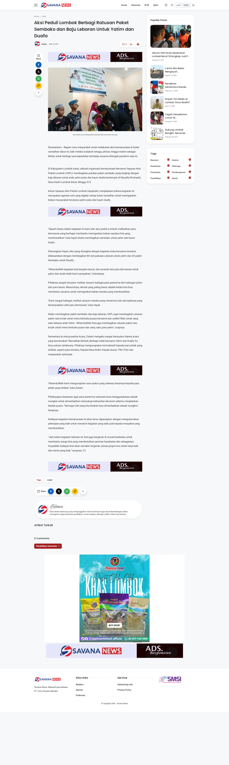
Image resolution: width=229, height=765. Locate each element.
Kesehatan (160, 165)
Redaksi (80, 684)
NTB (147, 5)
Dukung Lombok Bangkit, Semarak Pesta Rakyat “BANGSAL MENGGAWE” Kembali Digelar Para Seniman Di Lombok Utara (177, 131)
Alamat (79, 690)
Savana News (122, 703)
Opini (155, 5)
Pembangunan (181, 172)
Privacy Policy (124, 690)
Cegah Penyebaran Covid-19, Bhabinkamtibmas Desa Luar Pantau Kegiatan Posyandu (176, 116)
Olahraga (181, 165)
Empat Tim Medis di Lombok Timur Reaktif (177, 100)
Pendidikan (160, 178)
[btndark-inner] (182, 5)
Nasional (135, 5)
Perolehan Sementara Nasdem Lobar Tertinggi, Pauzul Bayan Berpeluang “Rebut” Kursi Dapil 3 (176, 85)
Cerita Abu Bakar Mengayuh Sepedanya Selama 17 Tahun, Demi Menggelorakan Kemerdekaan (176, 70)
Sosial (181, 178)
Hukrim (181, 159)
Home (124, 5)
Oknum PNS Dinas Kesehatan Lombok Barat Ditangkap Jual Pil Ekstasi (170, 54)
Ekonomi (160, 159)
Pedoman (80, 695)
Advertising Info (125, 684)
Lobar (43, 16)
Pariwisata (160, 172)
